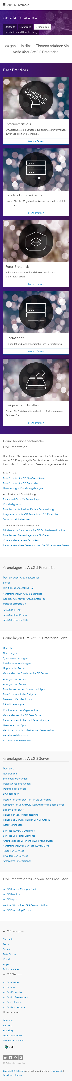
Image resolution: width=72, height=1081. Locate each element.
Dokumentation (11, 969)
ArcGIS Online (11, 982)
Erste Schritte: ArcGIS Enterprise (20, 483)
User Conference (12, 1035)
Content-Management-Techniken (21, 540)
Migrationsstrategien (14, 603)
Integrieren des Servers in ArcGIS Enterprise (27, 799)
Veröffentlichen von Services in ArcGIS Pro (26, 845)
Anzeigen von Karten (14, 679)
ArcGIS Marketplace (14, 1007)
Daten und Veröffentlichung (18, 699)
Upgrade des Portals (14, 668)
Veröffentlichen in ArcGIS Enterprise (22, 593)
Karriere (7, 1025)
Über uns (8, 1020)
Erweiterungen (11, 793)
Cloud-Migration (12, 504)
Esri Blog (8, 1030)
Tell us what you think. (15, 1063)
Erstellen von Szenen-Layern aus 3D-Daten (26, 535)
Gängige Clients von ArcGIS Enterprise (24, 598)
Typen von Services (13, 850)
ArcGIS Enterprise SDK (15, 620)
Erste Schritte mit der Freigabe (19, 694)
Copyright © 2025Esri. (14, 1071)
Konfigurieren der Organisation (20, 710)
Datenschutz (57, 1071)
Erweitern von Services (15, 855)
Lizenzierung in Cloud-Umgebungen (23, 488)
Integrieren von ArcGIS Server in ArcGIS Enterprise (30, 514)
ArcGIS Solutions (12, 1002)
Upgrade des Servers (14, 788)
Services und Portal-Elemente (19, 835)
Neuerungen (10, 653)
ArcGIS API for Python (15, 615)
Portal (6, 944)
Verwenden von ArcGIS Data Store (22, 715)
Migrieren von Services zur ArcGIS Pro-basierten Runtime (34, 530)
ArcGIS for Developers (15, 997)
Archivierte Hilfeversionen (17, 740)
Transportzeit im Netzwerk (17, 519)
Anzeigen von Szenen (15, 684)
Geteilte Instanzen (13, 824)
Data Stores (9, 954)
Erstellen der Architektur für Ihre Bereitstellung (28, 509)
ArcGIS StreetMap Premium (18, 910)
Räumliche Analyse (13, 704)
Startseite (10, 26)
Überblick (8, 648)
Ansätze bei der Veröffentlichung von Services (28, 840)
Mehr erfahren (36, 141)
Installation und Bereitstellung (21, 32)
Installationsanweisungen (17, 663)
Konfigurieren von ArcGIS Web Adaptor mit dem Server (33, 804)
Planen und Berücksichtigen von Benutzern (26, 819)
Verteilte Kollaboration (15, 735)
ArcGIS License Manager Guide (20, 889)
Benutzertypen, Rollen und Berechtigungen (26, 720)
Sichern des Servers (14, 809)
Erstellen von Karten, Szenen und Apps (24, 689)
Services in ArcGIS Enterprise (19, 830)
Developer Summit (13, 1040)
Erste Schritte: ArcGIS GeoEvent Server (24, 478)
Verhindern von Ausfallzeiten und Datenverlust (28, 730)
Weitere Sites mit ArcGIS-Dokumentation (25, 905)
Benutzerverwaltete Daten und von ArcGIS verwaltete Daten (36, 545)
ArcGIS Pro (9, 987)
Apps (6, 964)
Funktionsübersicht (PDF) (19, 587)
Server (6, 582)
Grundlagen (42, 26)
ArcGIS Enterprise (18, 5)
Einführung (25, 26)
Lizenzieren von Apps (14, 725)
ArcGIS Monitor (11, 894)
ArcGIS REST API (12, 609)
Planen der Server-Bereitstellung (21, 814)
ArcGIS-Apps (10, 899)
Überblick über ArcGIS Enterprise (21, 577)
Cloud (6, 959)
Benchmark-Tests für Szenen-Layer (21, 499)
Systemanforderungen (15, 658)
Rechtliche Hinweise (12, 1075)
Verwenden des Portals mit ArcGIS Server (25, 673)
